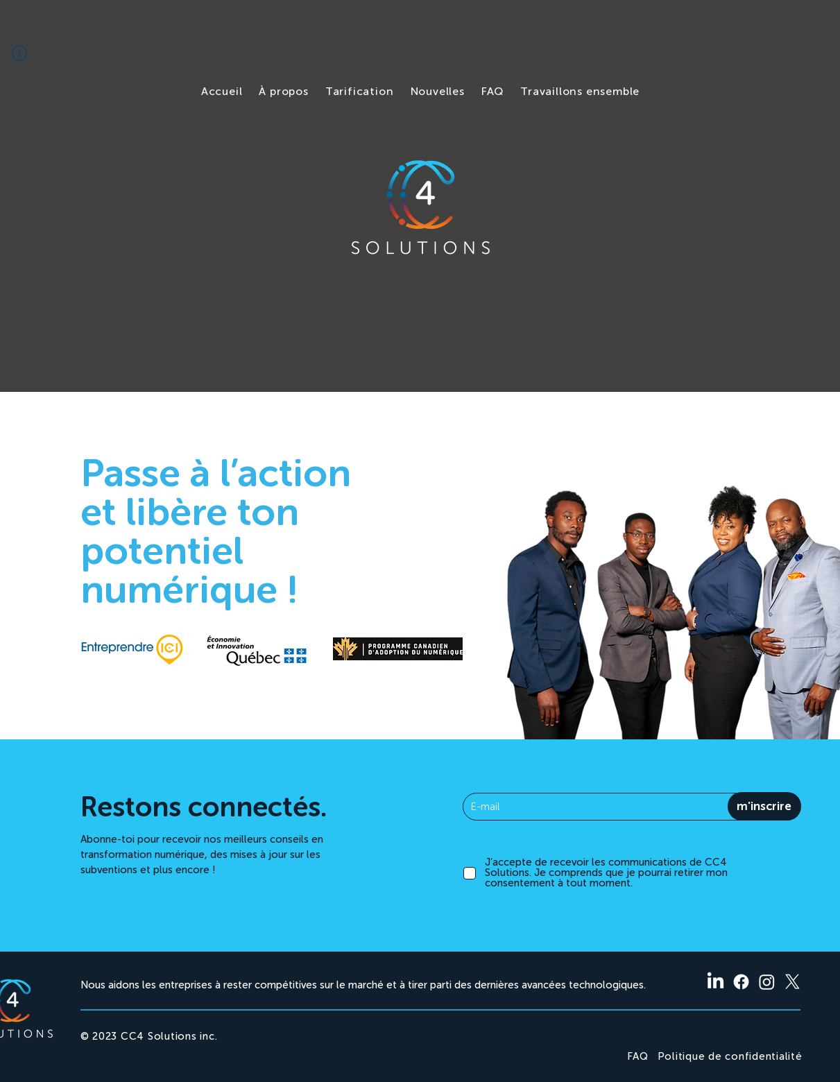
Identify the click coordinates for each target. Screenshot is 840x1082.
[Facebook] (741, 982)
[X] (792, 982)
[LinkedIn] (715, 982)
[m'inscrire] (764, 806)
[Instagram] (767, 982)
